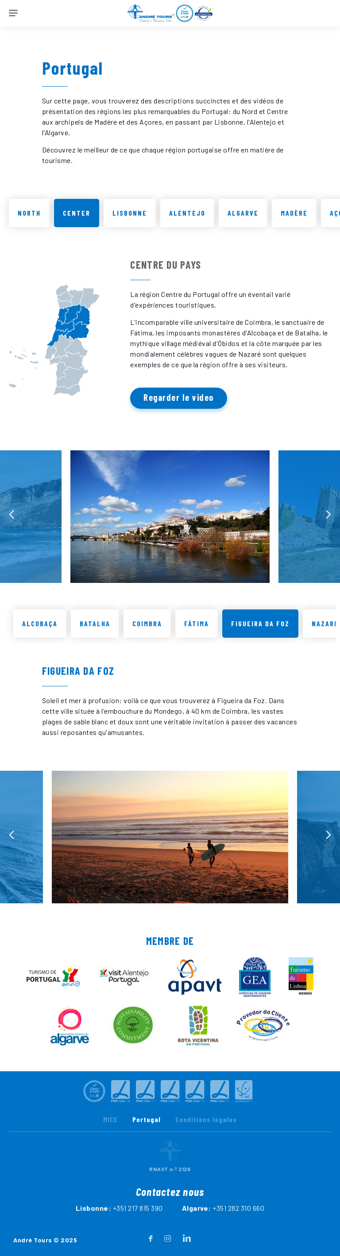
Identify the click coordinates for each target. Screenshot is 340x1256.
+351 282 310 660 (238, 1226)
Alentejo (187, 213)
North (29, 213)
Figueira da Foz (260, 629)
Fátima (196, 629)
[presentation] (11, 520)
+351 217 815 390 (138, 1226)
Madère (294, 213)
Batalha (95, 629)
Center (76, 213)
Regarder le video (178, 397)
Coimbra (147, 629)
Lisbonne (129, 213)
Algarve (243, 213)
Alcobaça (40, 629)
